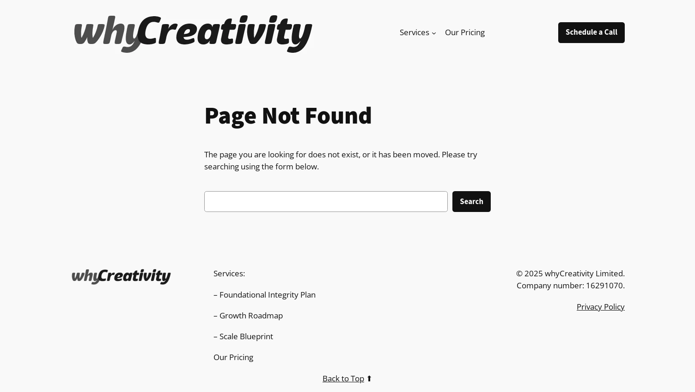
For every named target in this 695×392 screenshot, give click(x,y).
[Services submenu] (434, 32)
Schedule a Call (591, 32)
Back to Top (343, 378)
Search (471, 201)
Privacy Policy (601, 306)
